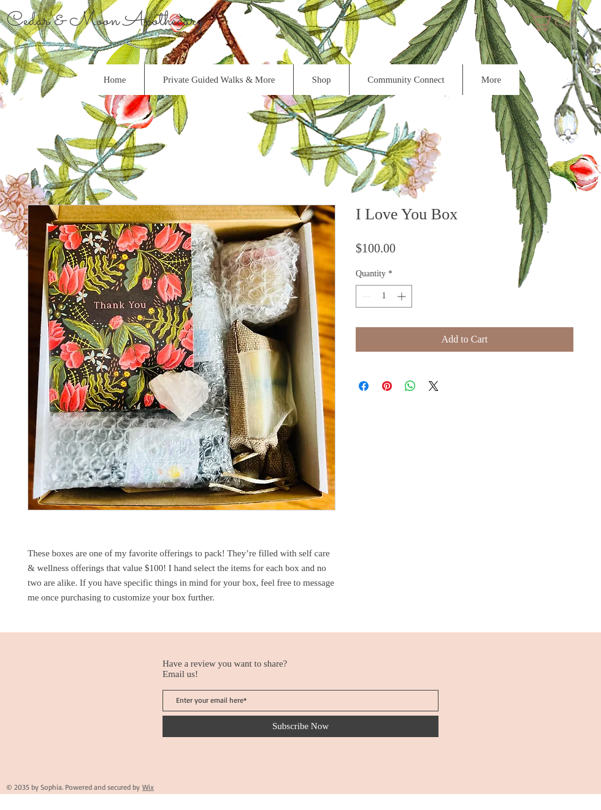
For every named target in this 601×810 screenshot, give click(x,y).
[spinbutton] (384, 296)
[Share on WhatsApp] (410, 386)
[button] (563, 22)
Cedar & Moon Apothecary (105, 21)
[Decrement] (365, 296)
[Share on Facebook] (363, 386)
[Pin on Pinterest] (387, 386)
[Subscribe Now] (300, 726)
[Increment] (402, 296)
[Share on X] (433, 386)
